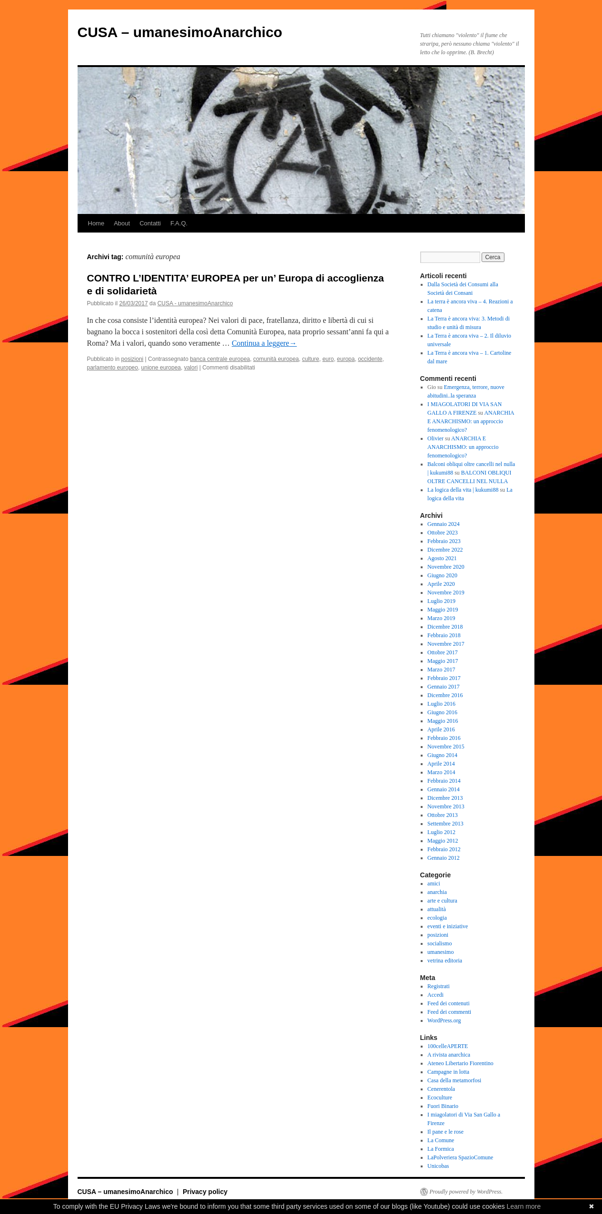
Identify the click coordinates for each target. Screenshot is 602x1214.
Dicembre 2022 (445, 549)
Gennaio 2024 (443, 524)
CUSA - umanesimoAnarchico (195, 303)
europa (346, 359)
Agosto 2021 (442, 558)
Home (96, 223)
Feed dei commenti (449, 1012)
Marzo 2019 (441, 618)
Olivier (435, 438)
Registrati (438, 986)
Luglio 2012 (441, 832)
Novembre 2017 (445, 644)
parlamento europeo (112, 367)
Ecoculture (439, 1097)
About (122, 223)
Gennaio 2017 (443, 686)
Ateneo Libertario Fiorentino (460, 1063)
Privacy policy (205, 1191)
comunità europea (276, 359)
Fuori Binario (442, 1106)
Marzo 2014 (441, 772)
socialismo (439, 943)
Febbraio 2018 (444, 635)
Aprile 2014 (441, 763)
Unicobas (438, 1166)
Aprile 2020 (441, 584)
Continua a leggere (264, 343)
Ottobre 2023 (442, 532)
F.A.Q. (179, 223)
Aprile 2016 (441, 729)
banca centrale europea (220, 359)
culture (310, 359)
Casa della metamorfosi (454, 1080)
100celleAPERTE (447, 1046)
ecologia (437, 917)
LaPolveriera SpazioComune (460, 1157)
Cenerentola (441, 1089)
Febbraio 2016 (444, 738)
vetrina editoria (444, 960)
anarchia (437, 892)
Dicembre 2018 (445, 626)
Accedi (435, 994)
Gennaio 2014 (443, 789)
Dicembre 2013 (445, 798)
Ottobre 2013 (442, 815)
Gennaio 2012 (443, 858)
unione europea (161, 367)
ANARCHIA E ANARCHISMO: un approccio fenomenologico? (470, 421)
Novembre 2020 (445, 566)
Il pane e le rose (445, 1131)
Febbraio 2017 (444, 678)
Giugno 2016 (442, 712)
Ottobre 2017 (442, 652)
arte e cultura (442, 900)
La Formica (440, 1149)
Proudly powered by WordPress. (466, 1191)
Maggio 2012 (442, 840)
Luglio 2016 (441, 703)
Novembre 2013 (445, 806)
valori (191, 367)
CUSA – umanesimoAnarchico (180, 32)
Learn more (524, 1206)
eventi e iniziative (447, 926)
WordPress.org (444, 1020)
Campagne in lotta (448, 1071)
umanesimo (440, 952)
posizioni (132, 359)
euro (328, 359)
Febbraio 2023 (444, 541)
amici (433, 883)
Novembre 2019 (445, 592)
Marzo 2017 (441, 669)
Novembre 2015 (445, 746)
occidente (370, 359)
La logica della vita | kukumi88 (462, 489)
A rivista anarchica (448, 1054)
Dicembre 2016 (445, 695)
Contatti (150, 223)
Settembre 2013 (445, 823)
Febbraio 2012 (444, 849)
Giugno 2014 (442, 755)
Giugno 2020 (442, 575)
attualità (436, 909)
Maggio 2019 (442, 609)
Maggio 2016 (442, 721)
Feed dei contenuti (448, 1003)
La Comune (440, 1140)
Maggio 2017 (442, 661)
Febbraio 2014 (444, 780)
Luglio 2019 (441, 601)
